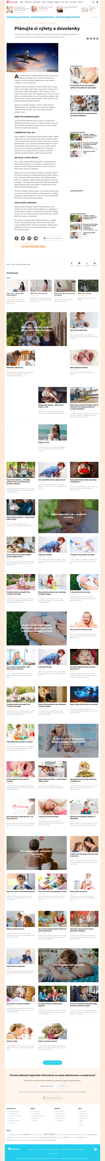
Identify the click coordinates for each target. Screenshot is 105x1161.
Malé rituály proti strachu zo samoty (84, 704)
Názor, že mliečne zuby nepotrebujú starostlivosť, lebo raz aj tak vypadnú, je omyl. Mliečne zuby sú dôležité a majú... (83, 636)
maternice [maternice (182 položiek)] (78, 1134)
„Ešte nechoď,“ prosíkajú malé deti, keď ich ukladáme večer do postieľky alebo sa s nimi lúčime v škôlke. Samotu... (84, 710)
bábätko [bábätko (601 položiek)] (27, 1134)
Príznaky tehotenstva (14, 1111)
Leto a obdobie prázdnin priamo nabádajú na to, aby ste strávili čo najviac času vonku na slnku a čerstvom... (51, 898)
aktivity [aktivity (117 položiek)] (8, 1134)
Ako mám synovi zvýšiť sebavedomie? (21, 891)
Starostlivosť (31, 23)
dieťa (27, 246)
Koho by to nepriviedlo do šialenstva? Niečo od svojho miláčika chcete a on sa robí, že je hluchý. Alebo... (20, 675)
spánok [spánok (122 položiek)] (74, 1137)
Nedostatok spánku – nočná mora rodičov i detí (50, 406)
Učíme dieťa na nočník (78, 891)
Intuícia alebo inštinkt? (70, 7)
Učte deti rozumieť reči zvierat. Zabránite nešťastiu (82, 930)
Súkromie (81, 1149)
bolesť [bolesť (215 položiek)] (12, 1134)
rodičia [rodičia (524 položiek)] (66, 1137)
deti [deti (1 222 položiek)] (45, 1134)
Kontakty (30, 1149)
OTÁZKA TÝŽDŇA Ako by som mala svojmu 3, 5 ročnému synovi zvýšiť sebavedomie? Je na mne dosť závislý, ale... (20, 898)
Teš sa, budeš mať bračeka (68, 964)
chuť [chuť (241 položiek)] (37, 1134)
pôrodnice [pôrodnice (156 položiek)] (60, 1137)
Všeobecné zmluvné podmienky (50, 1149)
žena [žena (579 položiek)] (49, 1140)
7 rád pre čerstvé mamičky (80, 592)
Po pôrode (50, 2)
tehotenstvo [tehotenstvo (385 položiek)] (11, 1140)
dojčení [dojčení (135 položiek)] (62, 1134)
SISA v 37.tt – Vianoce (84, 293)
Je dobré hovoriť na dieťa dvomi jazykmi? (50, 1005)
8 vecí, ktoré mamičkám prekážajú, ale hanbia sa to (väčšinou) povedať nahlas (37, 628)
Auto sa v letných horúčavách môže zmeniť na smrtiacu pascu (83, 1005)
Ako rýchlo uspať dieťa (78, 330)
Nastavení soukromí (52, 1153)
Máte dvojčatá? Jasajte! (79, 368)
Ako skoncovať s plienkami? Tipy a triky (36, 853)
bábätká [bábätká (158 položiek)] (33, 1134)
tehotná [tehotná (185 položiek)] (19, 1140)
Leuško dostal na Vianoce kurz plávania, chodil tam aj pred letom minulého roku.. (16, 301)
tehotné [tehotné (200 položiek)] (24, 1140)
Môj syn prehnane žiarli (15, 929)
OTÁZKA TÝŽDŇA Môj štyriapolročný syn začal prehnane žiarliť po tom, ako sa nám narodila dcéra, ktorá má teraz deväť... (21, 935)
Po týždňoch (10, 17)
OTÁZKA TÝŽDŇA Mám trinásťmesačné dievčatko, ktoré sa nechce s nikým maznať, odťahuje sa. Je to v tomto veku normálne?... (52, 1047)
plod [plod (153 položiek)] (32, 1137)
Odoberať (63, 1086)
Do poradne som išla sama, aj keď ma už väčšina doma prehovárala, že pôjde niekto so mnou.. (41, 299)
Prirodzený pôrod (37, 1114)
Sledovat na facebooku (52, 1098)
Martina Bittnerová (31, 243)
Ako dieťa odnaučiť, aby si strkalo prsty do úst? (82, 668)
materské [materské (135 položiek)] (83, 1134)
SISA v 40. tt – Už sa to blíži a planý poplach (15, 294)
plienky (37, 246)
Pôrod (44, 2)
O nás (37, 1149)
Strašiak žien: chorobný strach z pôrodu (45, 7)
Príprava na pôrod (18, 12)
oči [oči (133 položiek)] (26, 1137)
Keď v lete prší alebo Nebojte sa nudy (52, 891)
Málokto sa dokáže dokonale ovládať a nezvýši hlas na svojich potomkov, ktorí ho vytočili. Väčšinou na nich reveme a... (84, 862)
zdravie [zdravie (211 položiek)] (44, 1140)
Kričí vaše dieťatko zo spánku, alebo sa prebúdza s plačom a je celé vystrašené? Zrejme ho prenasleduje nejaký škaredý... (20, 374)
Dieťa (62, 2)
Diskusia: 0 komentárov (53, 238)
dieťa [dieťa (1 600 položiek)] (51, 1134)
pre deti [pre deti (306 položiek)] (49, 1137)
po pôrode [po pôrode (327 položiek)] (41, 1137)
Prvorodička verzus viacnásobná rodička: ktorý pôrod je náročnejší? (21, 8)
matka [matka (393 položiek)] (89, 1134)
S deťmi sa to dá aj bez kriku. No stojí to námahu (84, 855)
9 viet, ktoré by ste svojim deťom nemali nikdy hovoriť (19, 556)
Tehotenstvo (37, 2)
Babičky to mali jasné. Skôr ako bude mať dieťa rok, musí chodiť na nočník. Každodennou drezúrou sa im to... (20, 972)
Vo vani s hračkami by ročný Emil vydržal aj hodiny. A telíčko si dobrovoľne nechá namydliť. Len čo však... (84, 561)
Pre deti (82, 1125)
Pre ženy (66, 9)
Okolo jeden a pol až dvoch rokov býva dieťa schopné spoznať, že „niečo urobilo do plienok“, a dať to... (83, 898)
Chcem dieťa (28, 2)
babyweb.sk (18, 23)
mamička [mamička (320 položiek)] (71, 1134)
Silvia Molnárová (11, 297)
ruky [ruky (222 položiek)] (71, 1137)
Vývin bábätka (60, 1114)
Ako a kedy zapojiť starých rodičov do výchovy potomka (52, 930)
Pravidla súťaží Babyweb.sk (69, 1149)
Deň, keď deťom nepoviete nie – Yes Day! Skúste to (20, 818)
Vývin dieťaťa (10, 968)
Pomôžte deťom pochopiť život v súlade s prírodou (18, 593)
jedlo (31, 246)
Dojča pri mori (43, 442)
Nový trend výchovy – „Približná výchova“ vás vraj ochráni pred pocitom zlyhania (18, 482)
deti (23, 246)
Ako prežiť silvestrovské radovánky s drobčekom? (83, 481)
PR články (36, 332)
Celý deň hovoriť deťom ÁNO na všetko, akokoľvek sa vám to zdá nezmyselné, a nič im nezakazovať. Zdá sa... (21, 825)
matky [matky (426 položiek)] (94, 1134)
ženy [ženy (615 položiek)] (53, 1140)
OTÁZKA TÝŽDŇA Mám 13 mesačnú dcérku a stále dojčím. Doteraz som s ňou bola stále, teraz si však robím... (20, 1047)
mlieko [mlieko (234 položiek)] (9, 1137)
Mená (21, 2)
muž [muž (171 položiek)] (13, 1137)
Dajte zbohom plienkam (16, 966)
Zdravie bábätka (74, 594)
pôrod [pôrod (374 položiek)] (54, 1137)
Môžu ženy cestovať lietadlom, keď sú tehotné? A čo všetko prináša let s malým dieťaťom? (84, 407)
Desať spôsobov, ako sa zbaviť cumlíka (68, 516)
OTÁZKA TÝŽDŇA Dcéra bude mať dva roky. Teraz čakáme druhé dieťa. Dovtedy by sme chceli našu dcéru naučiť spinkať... (20, 1010)
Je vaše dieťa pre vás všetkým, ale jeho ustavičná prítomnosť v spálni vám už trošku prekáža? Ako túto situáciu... (52, 486)
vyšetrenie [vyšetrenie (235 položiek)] (33, 1140)
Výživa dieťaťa (84, 1118)
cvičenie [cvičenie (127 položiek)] (41, 1134)
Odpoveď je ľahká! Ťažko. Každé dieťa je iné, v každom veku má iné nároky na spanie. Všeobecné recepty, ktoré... (84, 336)
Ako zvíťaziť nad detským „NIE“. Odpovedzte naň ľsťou (18, 668)
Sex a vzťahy (73, 2)
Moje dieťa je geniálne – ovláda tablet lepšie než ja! (21, 518)
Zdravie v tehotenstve (14, 1120)
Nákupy (80, 2)
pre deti (43, 246)
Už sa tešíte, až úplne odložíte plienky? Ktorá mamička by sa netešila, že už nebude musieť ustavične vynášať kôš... (50, 600)
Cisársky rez (35, 1118)
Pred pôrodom (36, 1111)
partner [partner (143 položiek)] (29, 1137)
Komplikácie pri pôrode (38, 1116)
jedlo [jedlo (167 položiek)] (65, 1134)
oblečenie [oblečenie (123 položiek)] (20, 1137)
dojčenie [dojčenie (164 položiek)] (57, 1134)
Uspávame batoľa (45, 555)
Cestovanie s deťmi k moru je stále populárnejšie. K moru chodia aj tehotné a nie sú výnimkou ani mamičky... (52, 448)
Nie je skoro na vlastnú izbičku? (18, 1004)
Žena (66, 2)
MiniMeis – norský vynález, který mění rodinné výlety (90, 136)
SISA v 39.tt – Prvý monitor (38, 293)
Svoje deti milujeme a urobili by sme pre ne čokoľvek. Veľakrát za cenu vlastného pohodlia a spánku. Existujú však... (83, 598)
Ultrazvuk (11, 1118)
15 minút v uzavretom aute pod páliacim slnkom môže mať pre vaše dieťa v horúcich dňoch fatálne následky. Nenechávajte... (84, 1012)
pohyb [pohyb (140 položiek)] (35, 1137)
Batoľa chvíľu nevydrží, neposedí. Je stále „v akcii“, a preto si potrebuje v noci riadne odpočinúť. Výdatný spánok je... (52, 561)
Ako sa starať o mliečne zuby (81, 630)
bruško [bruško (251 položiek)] (20, 1134)
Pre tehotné (11, 1122)
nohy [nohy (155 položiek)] (15, 1137)
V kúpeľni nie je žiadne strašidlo (82, 555)
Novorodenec (95, 17)
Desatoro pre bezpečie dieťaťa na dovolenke (82, 818)
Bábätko (57, 2)
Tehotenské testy (13, 1114)
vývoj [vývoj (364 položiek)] (39, 1140)
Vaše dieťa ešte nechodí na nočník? (20, 742)
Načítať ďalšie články (52, 1062)
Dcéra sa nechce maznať (47, 1041)
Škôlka (82, 1120)
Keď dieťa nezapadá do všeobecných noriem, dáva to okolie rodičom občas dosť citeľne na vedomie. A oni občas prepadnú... (20, 490)
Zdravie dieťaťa (84, 1114)
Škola (81, 1122)
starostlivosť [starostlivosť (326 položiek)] (80, 1137)
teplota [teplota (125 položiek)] (28, 1140)
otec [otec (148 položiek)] (23, 1137)
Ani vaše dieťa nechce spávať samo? (52, 480)
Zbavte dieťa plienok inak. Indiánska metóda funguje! (52, 593)
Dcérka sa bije (12, 1041)
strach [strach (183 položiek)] (87, 1137)
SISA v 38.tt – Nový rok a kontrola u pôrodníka (64, 294)
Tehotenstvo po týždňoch (15, 1116)
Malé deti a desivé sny (15, 368)
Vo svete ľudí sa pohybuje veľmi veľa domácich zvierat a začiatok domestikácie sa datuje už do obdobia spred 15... (82, 937)
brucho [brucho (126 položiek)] (16, 1134)
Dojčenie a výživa (60, 1118)
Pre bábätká (59, 1120)
